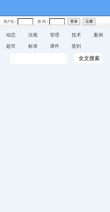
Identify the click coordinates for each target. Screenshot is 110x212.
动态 (11, 34)
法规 (33, 34)
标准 (33, 46)
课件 (54, 46)
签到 (76, 46)
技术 (76, 34)
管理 (54, 34)
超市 (11, 46)
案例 (98, 34)
